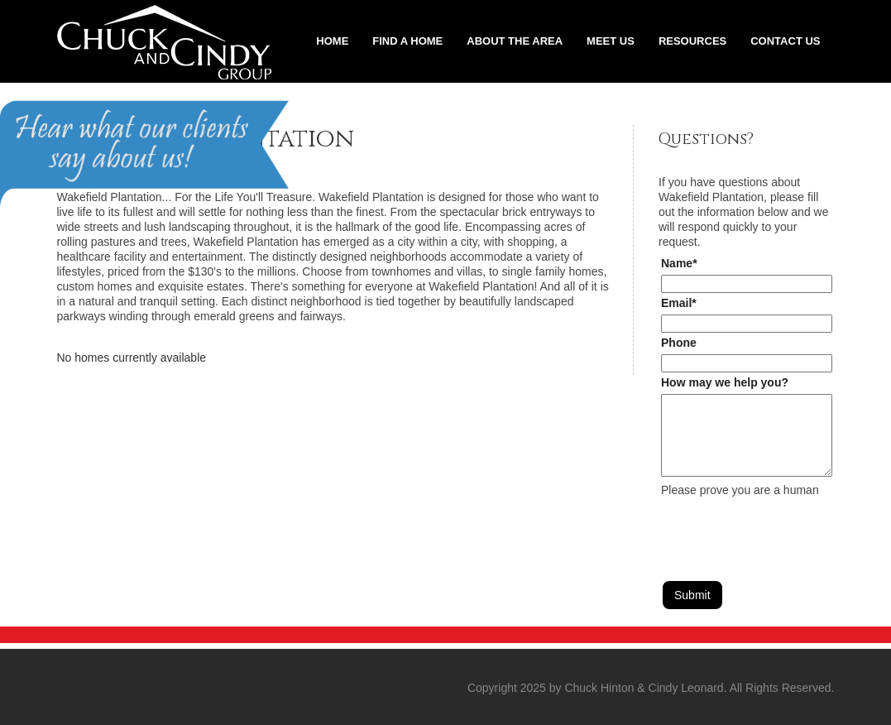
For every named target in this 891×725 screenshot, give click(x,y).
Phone (679, 342)
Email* (679, 303)
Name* (679, 263)
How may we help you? (724, 382)
